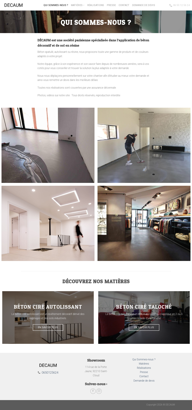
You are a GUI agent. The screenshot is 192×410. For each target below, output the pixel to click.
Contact (124, 5)
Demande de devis (143, 5)
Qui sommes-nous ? (56, 5)
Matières (78, 5)
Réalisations (95, 5)
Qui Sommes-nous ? (143, 359)
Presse (111, 5)
